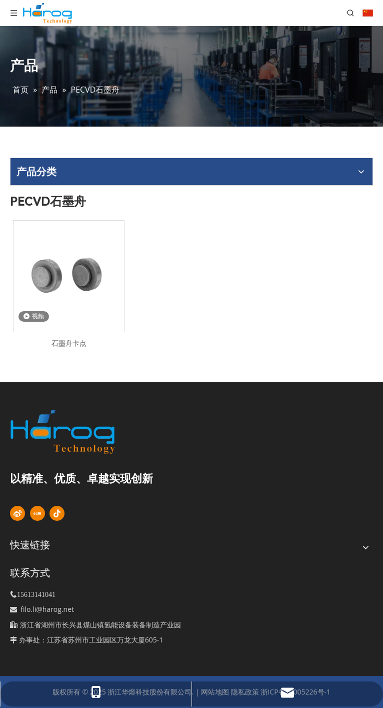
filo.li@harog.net (47, 609)
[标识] (80, 432)
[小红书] (37, 513)
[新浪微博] (17, 513)
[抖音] (57, 513)
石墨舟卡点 (69, 343)
